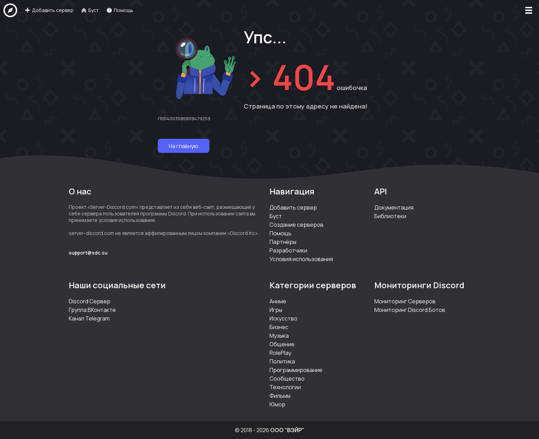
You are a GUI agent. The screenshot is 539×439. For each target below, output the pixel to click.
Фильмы (280, 395)
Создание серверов (296, 224)
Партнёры (283, 242)
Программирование (296, 370)
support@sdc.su (88, 252)
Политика (282, 361)
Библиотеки (390, 216)
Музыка (279, 335)
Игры (276, 310)
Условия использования (301, 259)
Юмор (277, 404)
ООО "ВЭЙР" (287, 430)
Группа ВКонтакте (92, 310)
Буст (276, 216)
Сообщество (287, 378)
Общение (282, 344)
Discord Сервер (89, 301)
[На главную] (10, 10)
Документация (394, 207)
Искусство (283, 318)
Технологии (285, 387)
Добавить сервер (293, 207)
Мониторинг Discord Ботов (409, 310)
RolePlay (280, 353)
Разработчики (288, 250)
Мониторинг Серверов (405, 301)
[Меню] (529, 10)
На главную (183, 146)
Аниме (278, 301)
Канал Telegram (89, 318)
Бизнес (279, 327)
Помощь (281, 233)
